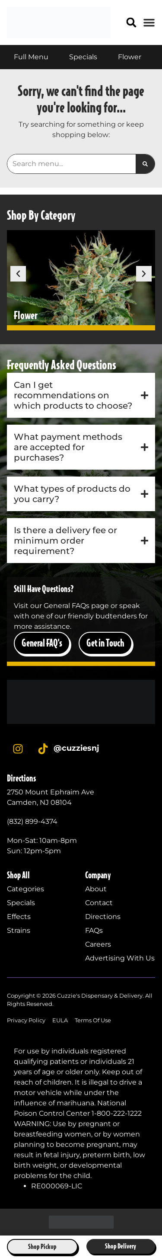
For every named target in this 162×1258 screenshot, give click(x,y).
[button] (131, 22)
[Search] (145, 163)
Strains (18, 930)
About (96, 889)
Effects (19, 916)
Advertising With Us (120, 958)
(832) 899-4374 (32, 821)
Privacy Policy (26, 1020)
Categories (25, 889)
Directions (103, 916)
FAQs (94, 930)
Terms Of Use (93, 1020)
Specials (21, 903)
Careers (98, 944)
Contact (99, 903)
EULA (60, 1020)
